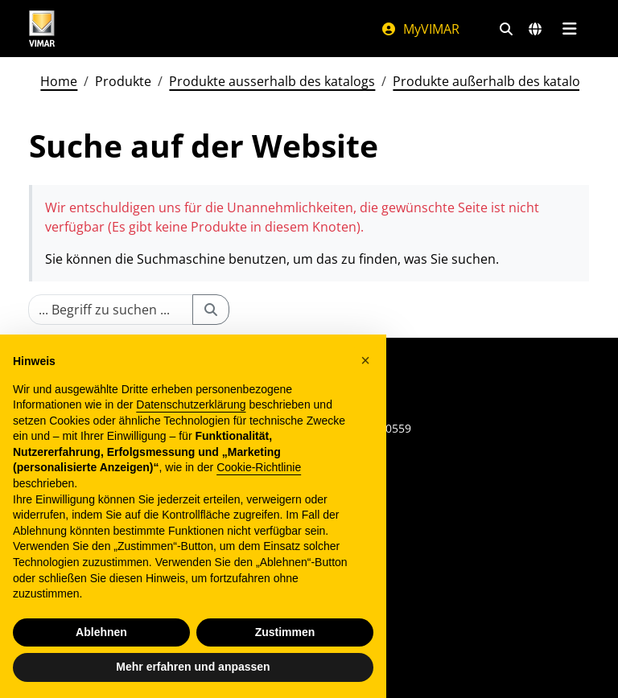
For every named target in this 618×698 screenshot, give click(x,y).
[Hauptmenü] (569, 29)
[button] (365, 360)
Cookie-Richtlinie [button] (258, 467)
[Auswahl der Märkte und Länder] (535, 29)
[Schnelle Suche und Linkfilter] (506, 29)
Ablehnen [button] (101, 632)
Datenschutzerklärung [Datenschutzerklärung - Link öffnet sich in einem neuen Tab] (190, 404)
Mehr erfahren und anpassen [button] (193, 666)
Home (58, 81)
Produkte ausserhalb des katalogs (272, 81)
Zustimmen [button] (285, 632)
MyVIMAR (420, 29)
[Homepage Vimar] (188, 28)
